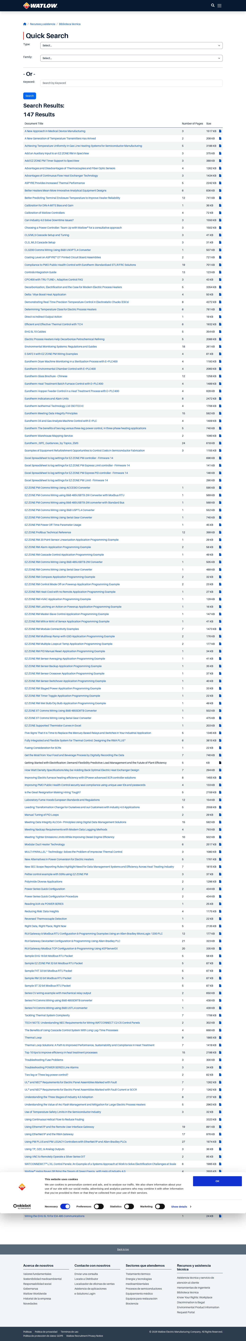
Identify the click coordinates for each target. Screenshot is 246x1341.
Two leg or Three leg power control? (46, 1074)
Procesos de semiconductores (144, 1288)
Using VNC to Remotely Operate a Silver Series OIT (55, 1156)
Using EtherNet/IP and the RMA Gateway (49, 1134)
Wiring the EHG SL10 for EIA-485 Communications (54, 1216)
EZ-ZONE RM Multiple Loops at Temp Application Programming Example (68, 643)
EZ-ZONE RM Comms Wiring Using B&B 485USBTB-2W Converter (63, 562)
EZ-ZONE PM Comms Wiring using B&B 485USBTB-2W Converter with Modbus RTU (74, 495)
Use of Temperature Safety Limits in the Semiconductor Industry (63, 1112)
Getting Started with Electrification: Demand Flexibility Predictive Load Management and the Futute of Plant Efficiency (96, 762)
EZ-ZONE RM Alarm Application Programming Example (58, 547)
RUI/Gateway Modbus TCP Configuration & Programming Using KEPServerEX (71, 948)
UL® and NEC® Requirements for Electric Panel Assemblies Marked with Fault (71, 1082)
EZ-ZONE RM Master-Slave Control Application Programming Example (67, 614)
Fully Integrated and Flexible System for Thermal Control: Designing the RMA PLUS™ (75, 740)
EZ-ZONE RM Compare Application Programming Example (60, 577)
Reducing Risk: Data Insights (42, 911)
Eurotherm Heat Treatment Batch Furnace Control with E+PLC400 (64, 383)
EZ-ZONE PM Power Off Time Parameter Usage (53, 524)
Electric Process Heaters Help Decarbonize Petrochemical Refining (65, 339)
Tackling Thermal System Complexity (47, 1015)
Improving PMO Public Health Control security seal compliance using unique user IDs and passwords (85, 785)
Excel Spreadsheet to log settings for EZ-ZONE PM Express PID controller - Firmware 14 (76, 473)
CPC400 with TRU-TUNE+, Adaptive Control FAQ (54, 279)
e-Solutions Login (84, 1293)
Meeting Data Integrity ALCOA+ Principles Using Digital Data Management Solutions (75, 822)
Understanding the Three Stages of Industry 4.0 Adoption (59, 1097)
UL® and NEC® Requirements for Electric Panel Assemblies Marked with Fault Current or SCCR (81, 1089)
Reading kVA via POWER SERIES (44, 903)
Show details (179, 1334)
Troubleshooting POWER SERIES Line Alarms (51, 1067)
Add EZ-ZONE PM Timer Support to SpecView (52, 160)
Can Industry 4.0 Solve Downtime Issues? (49, 220)
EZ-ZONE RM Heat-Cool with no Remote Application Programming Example (70, 591)
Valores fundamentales (37, 1274)
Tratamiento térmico (138, 1274)
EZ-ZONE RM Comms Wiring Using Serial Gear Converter (58, 569)
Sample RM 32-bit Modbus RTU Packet (48, 978)
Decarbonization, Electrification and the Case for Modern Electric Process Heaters (73, 287)
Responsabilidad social (37, 1284)
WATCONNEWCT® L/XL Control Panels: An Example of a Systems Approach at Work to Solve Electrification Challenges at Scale (100, 1164)
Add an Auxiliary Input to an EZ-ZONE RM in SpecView (57, 153)
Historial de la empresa (37, 1298)
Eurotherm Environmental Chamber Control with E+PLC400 (60, 368)
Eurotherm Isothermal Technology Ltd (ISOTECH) (54, 406)
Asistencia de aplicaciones (90, 1288)
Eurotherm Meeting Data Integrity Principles (51, 413)
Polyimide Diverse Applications (43, 881)
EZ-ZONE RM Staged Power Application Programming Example (63, 688)
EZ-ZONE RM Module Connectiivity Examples (52, 629)
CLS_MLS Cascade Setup (40, 242)
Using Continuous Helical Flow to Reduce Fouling (54, 1119)
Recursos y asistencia (42, 24)
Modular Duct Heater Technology (45, 844)
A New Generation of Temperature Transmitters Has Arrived (60, 138)
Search (29, 95)
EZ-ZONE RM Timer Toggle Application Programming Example (62, 695)
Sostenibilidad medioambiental (42, 1279)
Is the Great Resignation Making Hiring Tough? (53, 792)
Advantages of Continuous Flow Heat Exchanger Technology (61, 175)
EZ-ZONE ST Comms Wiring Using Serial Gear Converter (58, 718)
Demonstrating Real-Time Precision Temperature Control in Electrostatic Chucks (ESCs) (77, 302)
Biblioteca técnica (70, 24)
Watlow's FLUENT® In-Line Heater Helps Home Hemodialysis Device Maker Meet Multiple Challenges (86, 1179)
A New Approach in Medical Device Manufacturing (55, 131)
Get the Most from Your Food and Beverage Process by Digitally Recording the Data (74, 755)
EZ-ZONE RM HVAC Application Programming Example (58, 599)
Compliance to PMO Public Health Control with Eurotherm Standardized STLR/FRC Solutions (80, 264)
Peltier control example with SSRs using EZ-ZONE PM (56, 874)
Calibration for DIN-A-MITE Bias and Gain (49, 205)
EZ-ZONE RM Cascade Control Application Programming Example (64, 554)
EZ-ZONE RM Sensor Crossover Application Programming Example (64, 673)
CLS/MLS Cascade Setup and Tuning (47, 235)
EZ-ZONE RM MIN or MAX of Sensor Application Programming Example (67, 621)
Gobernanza (30, 1288)
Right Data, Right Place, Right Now (45, 926)
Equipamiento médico (139, 1293)
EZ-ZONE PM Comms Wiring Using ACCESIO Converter (57, 487)
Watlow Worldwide (35, 1293)
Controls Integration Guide (40, 272)
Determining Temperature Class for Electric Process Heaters (60, 309)
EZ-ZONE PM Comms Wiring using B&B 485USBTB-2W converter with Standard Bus (74, 502)
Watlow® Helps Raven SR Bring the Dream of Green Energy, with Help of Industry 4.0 (75, 1171)
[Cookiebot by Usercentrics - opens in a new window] (22, 1334)
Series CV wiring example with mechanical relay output (58, 993)
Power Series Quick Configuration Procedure (51, 896)
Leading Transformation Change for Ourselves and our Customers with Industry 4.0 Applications (82, 807)
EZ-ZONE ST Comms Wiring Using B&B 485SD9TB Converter (61, 710)
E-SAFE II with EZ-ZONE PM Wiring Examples (51, 354)
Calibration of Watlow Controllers (45, 212)
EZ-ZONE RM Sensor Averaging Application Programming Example (65, 658)
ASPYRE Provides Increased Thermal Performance (55, 183)
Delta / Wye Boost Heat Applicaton (45, 294)
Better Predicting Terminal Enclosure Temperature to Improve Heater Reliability (72, 198)
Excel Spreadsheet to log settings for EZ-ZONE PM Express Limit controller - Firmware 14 (77, 465)
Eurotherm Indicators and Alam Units (47, 398)
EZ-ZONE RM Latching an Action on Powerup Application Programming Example (73, 606)
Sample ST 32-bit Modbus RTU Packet (48, 985)
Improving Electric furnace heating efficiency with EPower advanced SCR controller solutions (80, 777)
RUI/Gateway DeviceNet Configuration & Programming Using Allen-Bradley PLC (72, 941)
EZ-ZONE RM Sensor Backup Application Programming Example (63, 666)
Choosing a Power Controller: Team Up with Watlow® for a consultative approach (73, 227)
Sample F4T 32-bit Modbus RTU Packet (48, 970)
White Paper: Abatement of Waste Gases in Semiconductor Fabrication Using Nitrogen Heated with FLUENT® (90, 1208)
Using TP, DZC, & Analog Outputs (44, 1149)
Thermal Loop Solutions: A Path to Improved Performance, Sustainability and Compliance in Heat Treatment (89, 1045)
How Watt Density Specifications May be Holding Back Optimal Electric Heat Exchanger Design (82, 770)
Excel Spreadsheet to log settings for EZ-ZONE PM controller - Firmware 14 (69, 458)
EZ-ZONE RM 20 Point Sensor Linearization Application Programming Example (72, 539)
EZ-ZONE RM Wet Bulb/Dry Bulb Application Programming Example (65, 703)
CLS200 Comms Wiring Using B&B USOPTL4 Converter (58, 250)
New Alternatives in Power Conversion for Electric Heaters (59, 859)
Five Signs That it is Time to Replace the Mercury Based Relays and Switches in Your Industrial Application (88, 733)
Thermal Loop (33, 1037)
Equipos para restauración (141, 1298)
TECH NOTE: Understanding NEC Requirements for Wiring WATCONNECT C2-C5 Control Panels (82, 1022)
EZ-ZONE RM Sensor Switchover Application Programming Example (65, 681)
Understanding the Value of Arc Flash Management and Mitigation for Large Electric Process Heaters (85, 1104)
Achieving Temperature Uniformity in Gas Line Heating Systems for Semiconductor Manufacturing (83, 145)
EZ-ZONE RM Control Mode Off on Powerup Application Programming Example (72, 584)
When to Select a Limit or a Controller (47, 1193)
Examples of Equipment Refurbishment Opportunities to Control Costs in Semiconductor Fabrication (85, 450)
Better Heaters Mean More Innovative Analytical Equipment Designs (65, 190)
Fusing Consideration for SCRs (43, 747)
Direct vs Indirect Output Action (43, 316)
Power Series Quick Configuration (45, 889)
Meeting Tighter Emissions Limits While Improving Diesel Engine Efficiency (69, 837)
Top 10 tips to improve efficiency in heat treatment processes (61, 1052)
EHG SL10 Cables (35, 331)
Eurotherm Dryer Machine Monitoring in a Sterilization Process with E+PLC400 (71, 361)
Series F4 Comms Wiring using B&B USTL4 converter (56, 1008)
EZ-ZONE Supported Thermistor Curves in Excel (53, 725)
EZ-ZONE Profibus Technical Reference (48, 532)
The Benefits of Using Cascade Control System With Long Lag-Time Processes (71, 1030)
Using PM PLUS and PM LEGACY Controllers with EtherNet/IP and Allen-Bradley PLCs (75, 1141)
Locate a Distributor (86, 1279)
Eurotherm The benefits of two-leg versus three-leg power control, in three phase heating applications (85, 428)
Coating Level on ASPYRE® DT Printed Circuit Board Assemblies (63, 257)
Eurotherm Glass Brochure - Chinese (46, 376)
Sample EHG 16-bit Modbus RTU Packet (49, 956)
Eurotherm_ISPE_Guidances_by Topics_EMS (51, 443)
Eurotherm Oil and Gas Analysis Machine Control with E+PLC (61, 421)
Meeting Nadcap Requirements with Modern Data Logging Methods (66, 829)
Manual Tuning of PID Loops (42, 814)
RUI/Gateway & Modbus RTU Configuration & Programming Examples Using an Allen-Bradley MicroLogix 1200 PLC (94, 933)
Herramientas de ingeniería (193, 1287)
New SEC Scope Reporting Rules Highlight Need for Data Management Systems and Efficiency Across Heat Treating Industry (99, 866)
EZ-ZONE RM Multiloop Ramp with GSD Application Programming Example (70, 636)
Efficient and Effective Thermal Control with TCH (54, 324)
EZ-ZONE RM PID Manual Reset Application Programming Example (65, 651)
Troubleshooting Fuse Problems (44, 1059)
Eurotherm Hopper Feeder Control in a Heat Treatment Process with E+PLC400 (72, 391)
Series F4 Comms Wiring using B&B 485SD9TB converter (58, 1000)
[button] (213, 5)
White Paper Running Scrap (41, 1201)
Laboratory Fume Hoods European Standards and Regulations (62, 800)
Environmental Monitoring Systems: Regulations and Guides (61, 346)
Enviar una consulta (86, 1274)
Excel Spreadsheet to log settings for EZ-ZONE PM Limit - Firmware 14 (66, 480)
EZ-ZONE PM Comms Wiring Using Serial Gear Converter (58, 517)
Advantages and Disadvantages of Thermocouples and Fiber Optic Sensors (70, 168)
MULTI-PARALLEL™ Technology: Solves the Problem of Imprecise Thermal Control (73, 851)
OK (218, 1308)
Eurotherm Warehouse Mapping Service (49, 435)
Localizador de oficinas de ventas (94, 1284)
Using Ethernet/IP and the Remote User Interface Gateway (59, 1126)
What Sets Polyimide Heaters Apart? (46, 1186)
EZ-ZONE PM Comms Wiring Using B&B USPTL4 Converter (59, 510)
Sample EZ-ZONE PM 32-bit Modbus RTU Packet (54, 963)
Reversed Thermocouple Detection (46, 918)
